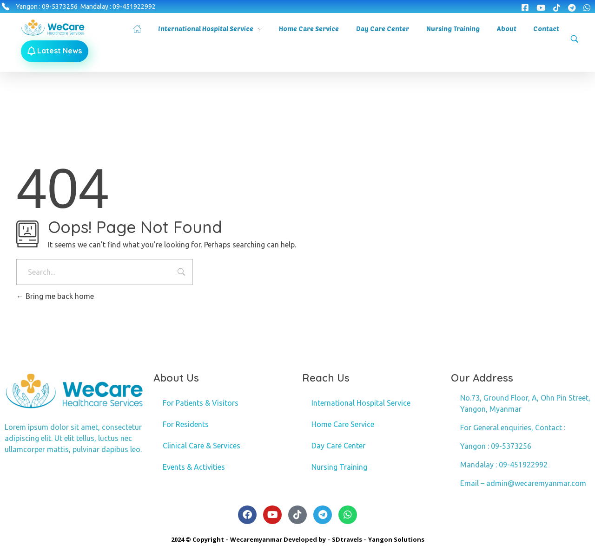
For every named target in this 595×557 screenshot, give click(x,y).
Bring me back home (55, 296)
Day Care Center (338, 445)
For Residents (186, 424)
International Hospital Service (360, 403)
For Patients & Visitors (200, 403)
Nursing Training (339, 467)
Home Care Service (342, 424)
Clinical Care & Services (201, 445)
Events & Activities (194, 467)
